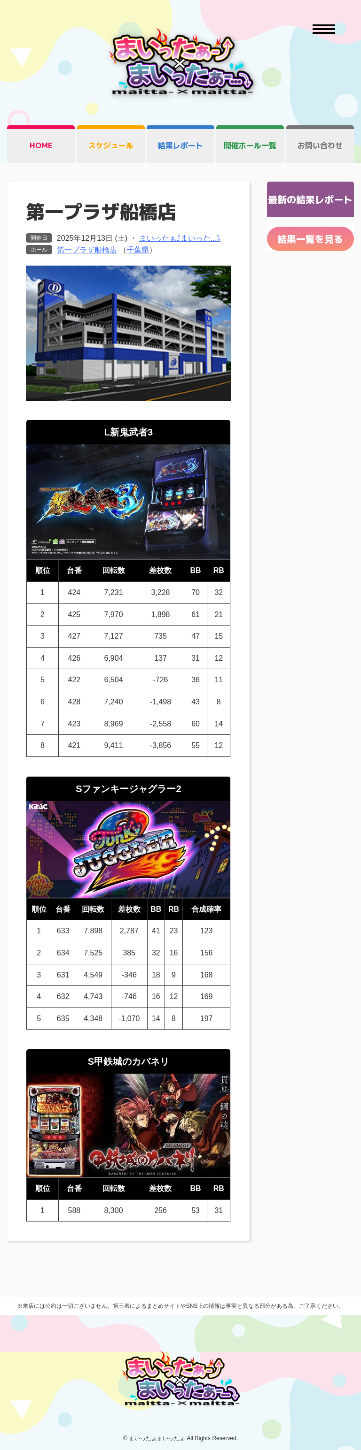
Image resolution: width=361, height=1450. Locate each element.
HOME (41, 145)
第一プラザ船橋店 (87, 250)
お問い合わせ (320, 145)
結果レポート (180, 145)
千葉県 (137, 250)
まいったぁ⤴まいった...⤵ (179, 238)
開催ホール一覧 (250, 145)
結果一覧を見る (310, 238)
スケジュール (110, 145)
